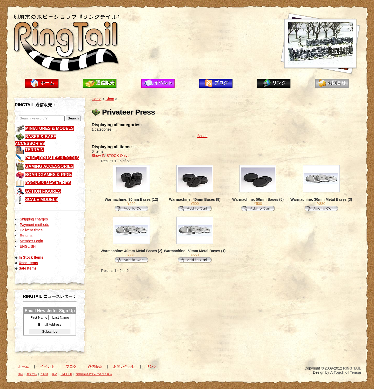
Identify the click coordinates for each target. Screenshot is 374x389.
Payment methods (34, 225)
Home (96, 99)
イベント (163, 82)
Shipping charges (34, 219)
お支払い (31, 374)
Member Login (31, 241)
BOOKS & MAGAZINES (48, 183)
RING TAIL (352, 368)
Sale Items (28, 268)
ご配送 (44, 374)
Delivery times (31, 230)
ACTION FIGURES (43, 191)
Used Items (28, 263)
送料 (20, 374)
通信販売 (105, 82)
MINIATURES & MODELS (49, 128)
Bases (202, 136)
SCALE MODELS (41, 199)
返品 (54, 374)
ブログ (221, 82)
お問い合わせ (124, 366)
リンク (279, 82)
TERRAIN (34, 149)
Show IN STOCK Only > (111, 155)
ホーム (47, 82)
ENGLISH (28, 246)
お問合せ (336, 82)
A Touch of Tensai (345, 372)
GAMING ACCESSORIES (49, 166)
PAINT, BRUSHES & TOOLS (52, 158)
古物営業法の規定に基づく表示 (94, 374)
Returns (26, 235)
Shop (109, 99)
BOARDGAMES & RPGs (48, 174)
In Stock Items (31, 257)
